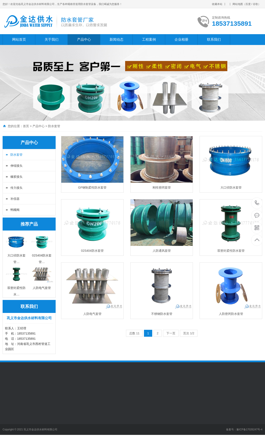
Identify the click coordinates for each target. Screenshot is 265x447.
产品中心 (84, 39)
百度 (248, 4)
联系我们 (214, 39)
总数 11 (134, 333)
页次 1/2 (188, 333)
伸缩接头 (16, 165)
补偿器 (14, 198)
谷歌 (255, 4)
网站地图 (238, 4)
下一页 (170, 333)
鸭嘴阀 (14, 209)
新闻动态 (116, 39)
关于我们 (51, 39)
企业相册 (181, 39)
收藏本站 (217, 4)
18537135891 (257, 202)
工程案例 (149, 39)
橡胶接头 (16, 176)
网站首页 (19, 39)
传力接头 (16, 187)
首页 (26, 126)
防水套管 (54, 126)
